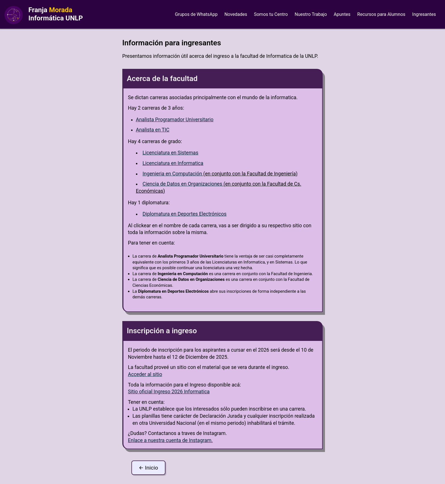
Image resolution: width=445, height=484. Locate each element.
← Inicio (148, 467)
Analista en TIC (152, 130)
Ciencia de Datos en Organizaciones (182, 184)
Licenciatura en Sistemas (170, 153)
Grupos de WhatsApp (196, 14)
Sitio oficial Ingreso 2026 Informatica (169, 391)
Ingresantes (424, 14)
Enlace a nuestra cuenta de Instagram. (170, 440)
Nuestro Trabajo (311, 14)
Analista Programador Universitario (174, 119)
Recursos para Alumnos (381, 14)
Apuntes (342, 14)
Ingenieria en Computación (172, 174)
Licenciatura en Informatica (172, 163)
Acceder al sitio (145, 374)
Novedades (235, 14)
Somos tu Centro (271, 14)
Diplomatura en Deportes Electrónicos (184, 214)
